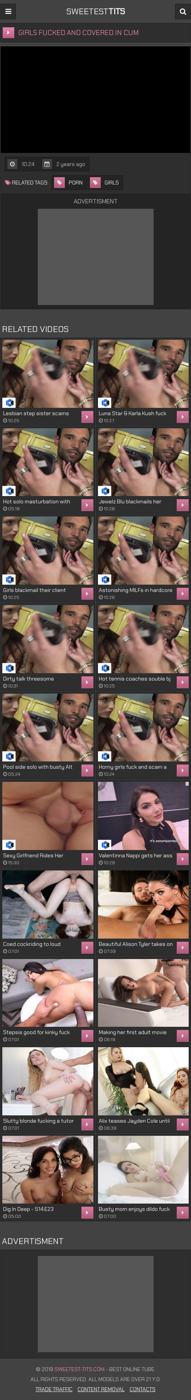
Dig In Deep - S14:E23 (28, 1209)
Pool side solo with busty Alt (38, 766)
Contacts (143, 1389)
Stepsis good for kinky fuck (36, 1032)
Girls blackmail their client (34, 590)
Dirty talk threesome (28, 678)
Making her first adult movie (133, 1032)
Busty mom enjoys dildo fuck (134, 1209)
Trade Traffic (54, 1389)
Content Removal (101, 1389)
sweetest (95, 11)
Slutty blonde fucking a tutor (38, 1120)
